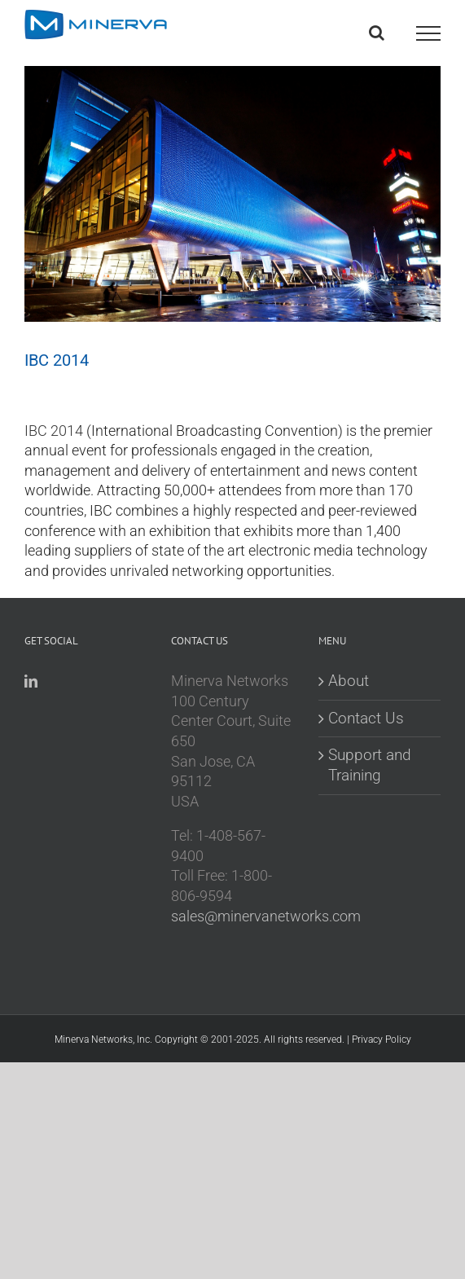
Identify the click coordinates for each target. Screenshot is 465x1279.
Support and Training (369, 765)
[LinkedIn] (30, 681)
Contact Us (366, 718)
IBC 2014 (53, 431)
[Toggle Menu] (428, 33)
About (348, 680)
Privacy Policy (381, 1039)
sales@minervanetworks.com (266, 916)
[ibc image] (232, 183)
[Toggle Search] (376, 32)
